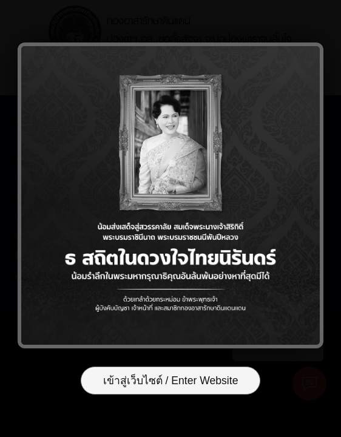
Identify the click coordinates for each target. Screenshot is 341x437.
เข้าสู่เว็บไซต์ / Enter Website (170, 380)
